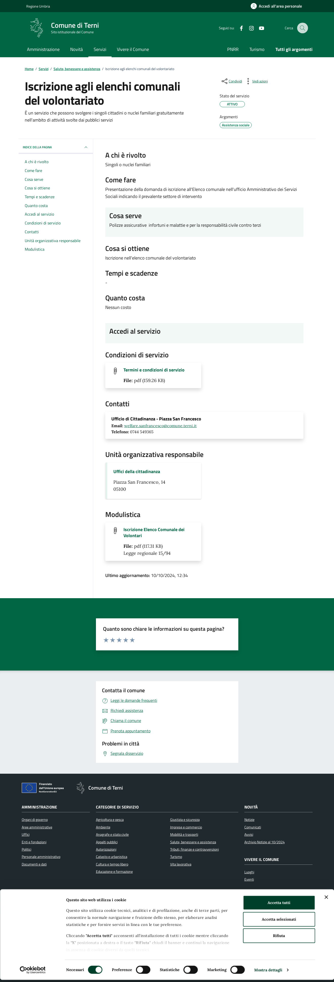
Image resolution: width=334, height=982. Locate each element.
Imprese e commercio (186, 827)
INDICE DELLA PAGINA (56, 147)
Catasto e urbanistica (111, 856)
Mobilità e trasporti (184, 834)
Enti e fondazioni (34, 842)
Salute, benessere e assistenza (193, 842)
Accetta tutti (279, 905)
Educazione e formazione (114, 871)
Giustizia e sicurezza (185, 819)
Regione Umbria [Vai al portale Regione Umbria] (38, 6)
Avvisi (248, 834)
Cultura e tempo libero (112, 864)
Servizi (100, 49)
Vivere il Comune (133, 49)
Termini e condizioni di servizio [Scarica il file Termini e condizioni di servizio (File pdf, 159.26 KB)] (154, 370)
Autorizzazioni (106, 849)
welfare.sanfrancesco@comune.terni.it (160, 425)
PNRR (233, 49)
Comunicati (252, 827)
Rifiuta (279, 938)
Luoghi (249, 872)
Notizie (249, 819)
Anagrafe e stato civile (112, 834)
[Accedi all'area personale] (276, 6)
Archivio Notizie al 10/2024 (264, 842)
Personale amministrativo (41, 856)
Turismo (257, 49)
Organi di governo (35, 819)
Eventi (249, 879)
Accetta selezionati (279, 921)
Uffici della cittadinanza (136, 472)
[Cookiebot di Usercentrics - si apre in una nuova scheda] (33, 972)
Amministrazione (43, 49)
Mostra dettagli (268, 972)
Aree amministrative (37, 827)
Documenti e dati (34, 864)
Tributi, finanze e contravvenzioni (194, 849)
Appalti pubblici (107, 842)
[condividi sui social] (231, 81)
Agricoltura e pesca (110, 819)
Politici (26, 849)
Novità (76, 49)
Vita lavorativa (180, 864)
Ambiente (103, 827)
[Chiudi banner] (326, 899)
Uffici (26, 834)
